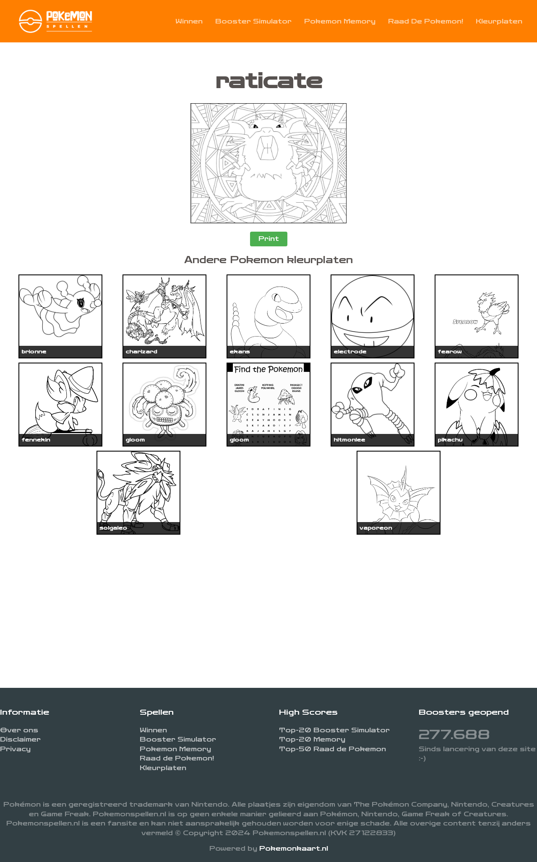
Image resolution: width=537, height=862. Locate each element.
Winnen (189, 21)
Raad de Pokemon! (425, 21)
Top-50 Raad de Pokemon (332, 749)
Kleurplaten (499, 21)
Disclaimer (20, 739)
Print (268, 239)
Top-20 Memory (312, 739)
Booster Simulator (253, 21)
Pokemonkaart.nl (293, 848)
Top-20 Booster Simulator (334, 730)
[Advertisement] (268, 604)
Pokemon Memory (339, 21)
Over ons (19, 730)
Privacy (15, 749)
